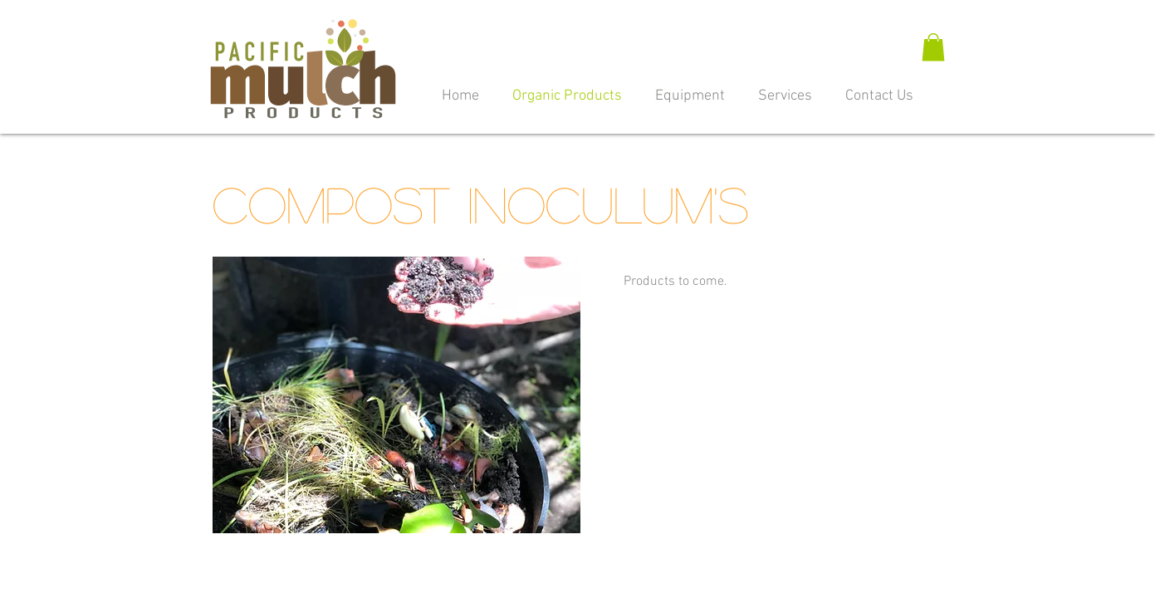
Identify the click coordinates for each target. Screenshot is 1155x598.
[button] (933, 47)
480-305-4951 (695, 574)
